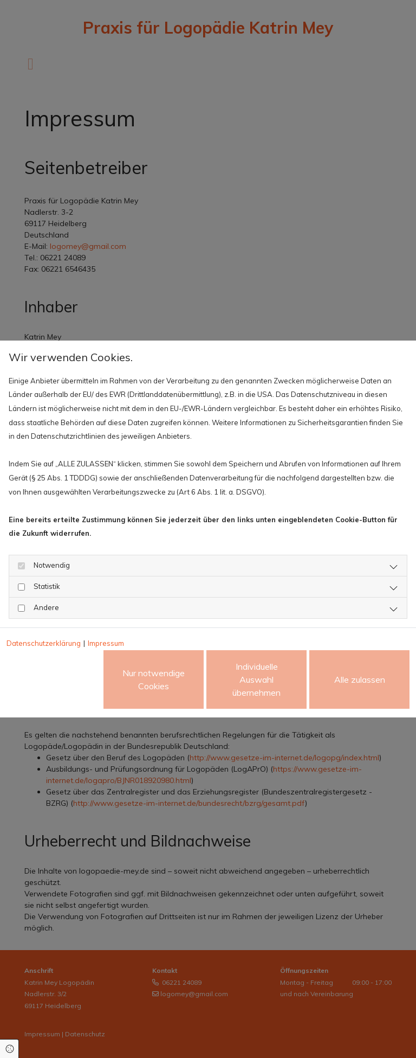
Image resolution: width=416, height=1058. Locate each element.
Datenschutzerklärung (43, 643)
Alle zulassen (359, 679)
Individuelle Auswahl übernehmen (256, 679)
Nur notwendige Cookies (153, 679)
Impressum (106, 643)
